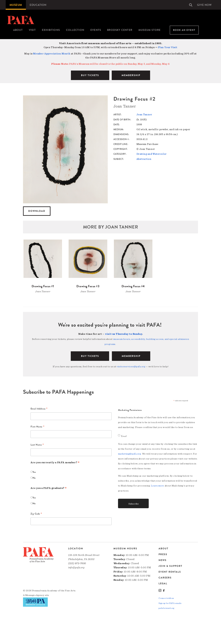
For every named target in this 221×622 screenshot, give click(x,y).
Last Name (37, 444)
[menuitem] (16, 5)
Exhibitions (51, 30)
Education (38, 5)
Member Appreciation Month (51, 53)
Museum (16, 5)
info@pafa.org (76, 567)
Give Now (204, 5)
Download (36, 211)
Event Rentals (170, 571)
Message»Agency (35, 594)
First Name (38, 426)
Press (163, 554)
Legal (163, 583)
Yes (34, 471)
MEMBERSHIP (131, 75)
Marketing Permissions (130, 409)
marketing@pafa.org (129, 453)
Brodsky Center (119, 30)
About (18, 30)
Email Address (39, 408)
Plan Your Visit (167, 47)
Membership (131, 355)
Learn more (157, 485)
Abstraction (143, 158)
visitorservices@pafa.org (131, 366)
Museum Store (149, 30)
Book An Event (184, 30)
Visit (32, 30)
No (34, 477)
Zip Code (36, 513)
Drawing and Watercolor (151, 154)
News (163, 559)
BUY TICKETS (90, 75)
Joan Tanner (144, 114)
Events (95, 30)
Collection (75, 30)
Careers (165, 577)
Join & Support (170, 565)
